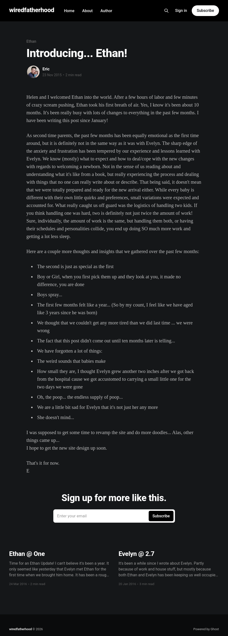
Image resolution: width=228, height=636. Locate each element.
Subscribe (205, 10)
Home (69, 10)
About (87, 10)
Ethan (31, 41)
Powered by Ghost (206, 629)
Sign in (181, 10)
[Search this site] (166, 11)
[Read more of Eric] (33, 72)
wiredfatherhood (31, 10)
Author (106, 10)
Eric (46, 68)
